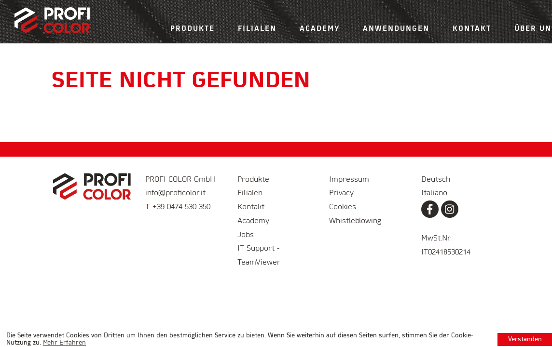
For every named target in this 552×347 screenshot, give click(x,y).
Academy (320, 29)
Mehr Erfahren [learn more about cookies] (64, 343)
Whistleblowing (355, 221)
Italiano (434, 193)
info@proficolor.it (175, 193)
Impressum (349, 180)
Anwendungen (396, 29)
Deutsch (435, 180)
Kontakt (472, 29)
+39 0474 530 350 (177, 207)
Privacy (341, 193)
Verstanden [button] (525, 339)
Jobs (245, 235)
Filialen (257, 29)
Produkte (192, 29)
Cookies (342, 207)
